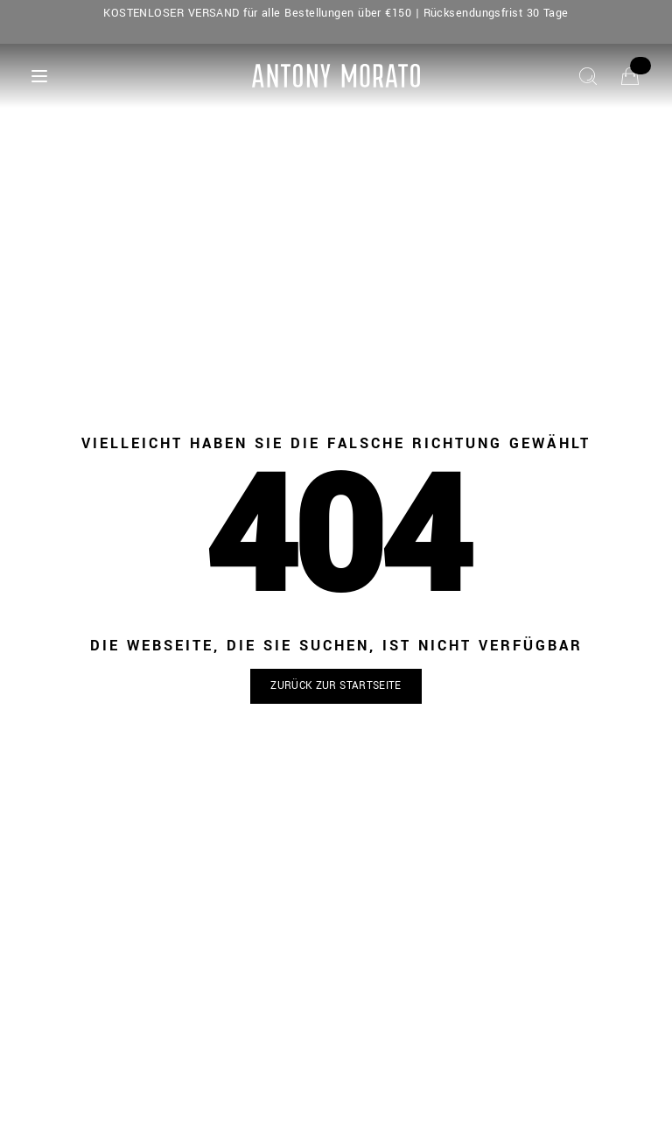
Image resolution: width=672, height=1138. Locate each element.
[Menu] (39, 76)
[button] (336, 687)
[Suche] (588, 76)
